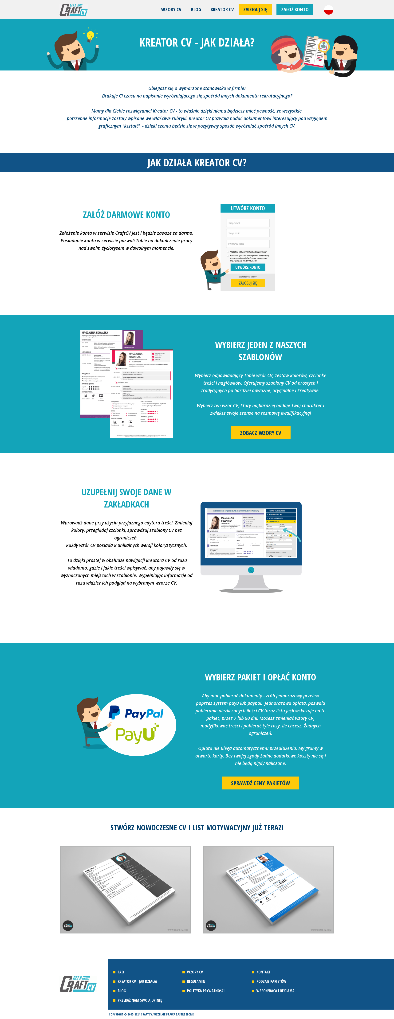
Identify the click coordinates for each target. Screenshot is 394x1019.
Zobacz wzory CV (260, 433)
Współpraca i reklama (275, 990)
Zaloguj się (255, 9)
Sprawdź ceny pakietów (260, 783)
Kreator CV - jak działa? (138, 981)
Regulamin (196, 981)
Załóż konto (295, 9)
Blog (196, 9)
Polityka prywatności (206, 990)
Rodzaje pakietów (271, 981)
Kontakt (263, 972)
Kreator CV (222, 9)
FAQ (121, 972)
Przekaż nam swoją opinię (140, 1000)
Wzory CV (171, 9)
